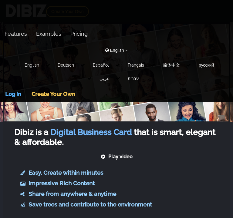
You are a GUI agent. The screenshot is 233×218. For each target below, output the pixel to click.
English (32, 65)
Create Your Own (53, 94)
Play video (117, 157)
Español (101, 65)
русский (206, 65)
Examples (48, 34)
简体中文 (171, 65)
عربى (104, 78)
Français (136, 65)
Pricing (79, 34)
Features (16, 34)
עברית (133, 78)
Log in (13, 94)
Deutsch (66, 65)
